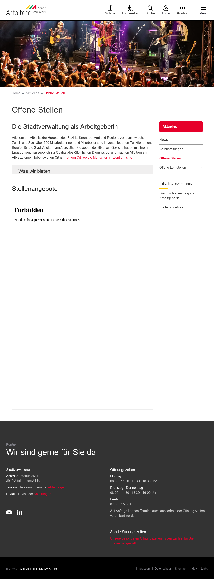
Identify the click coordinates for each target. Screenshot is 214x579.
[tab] (82, 169)
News (163, 140)
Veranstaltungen (171, 149)
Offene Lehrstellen (172, 167)
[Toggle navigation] (203, 10)
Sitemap (180, 568)
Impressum (143, 568)
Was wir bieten (34, 171)
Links (204, 568)
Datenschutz (163, 568)
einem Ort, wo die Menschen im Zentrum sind (99, 157)
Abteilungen (57, 487)
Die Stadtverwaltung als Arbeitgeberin (176, 195)
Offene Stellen (170, 160)
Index (193, 568)
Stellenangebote (171, 207)
